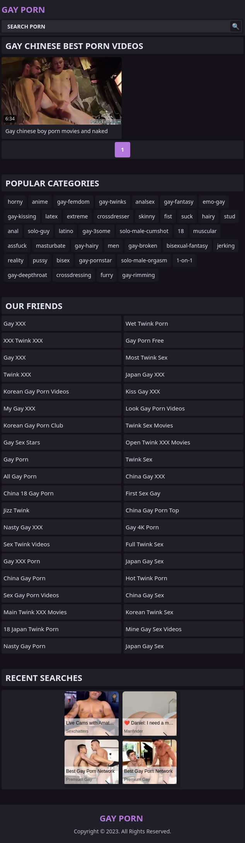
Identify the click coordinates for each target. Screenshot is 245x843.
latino (66, 231)
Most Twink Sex (146, 357)
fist (168, 216)
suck (187, 216)
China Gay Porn (24, 578)
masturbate (51, 245)
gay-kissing (22, 216)
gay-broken (142, 245)
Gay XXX (14, 323)
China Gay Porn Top (152, 510)
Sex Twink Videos (26, 544)
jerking (226, 245)
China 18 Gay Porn (28, 493)
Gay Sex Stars (21, 442)
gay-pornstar (95, 260)
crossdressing (73, 275)
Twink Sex (139, 459)
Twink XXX (17, 374)
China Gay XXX (145, 476)
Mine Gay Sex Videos (154, 629)
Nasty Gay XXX (23, 527)
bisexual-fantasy (187, 245)
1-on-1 (185, 260)
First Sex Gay (143, 493)
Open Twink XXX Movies (158, 442)
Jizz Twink (16, 510)
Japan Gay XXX (145, 374)
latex (52, 216)
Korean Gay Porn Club (33, 425)
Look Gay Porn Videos (155, 408)
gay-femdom (73, 201)
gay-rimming (138, 275)
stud (229, 216)
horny (15, 201)
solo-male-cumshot (144, 231)
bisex (63, 260)
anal (13, 231)
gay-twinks (112, 201)
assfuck (17, 245)
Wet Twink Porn (147, 323)
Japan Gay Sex (145, 561)
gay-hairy (87, 245)
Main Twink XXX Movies (35, 612)
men (113, 245)
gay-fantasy (178, 201)
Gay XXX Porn (21, 561)
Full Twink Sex (144, 544)
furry (106, 275)
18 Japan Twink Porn (31, 629)
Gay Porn (16, 459)
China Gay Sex (145, 595)
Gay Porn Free (145, 340)
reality (16, 260)
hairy (208, 216)
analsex (145, 201)
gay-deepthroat (27, 275)
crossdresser (113, 216)
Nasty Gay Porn (24, 646)
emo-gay (213, 201)
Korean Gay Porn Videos (36, 391)
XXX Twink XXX (23, 340)
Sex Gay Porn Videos (31, 595)
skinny (147, 216)
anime (40, 201)
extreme (77, 216)
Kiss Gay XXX (143, 391)
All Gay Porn (20, 476)
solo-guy (38, 231)
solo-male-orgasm (144, 260)
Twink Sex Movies (149, 425)
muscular (205, 231)
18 (181, 231)
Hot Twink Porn (146, 578)
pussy (40, 260)
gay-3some (96, 231)
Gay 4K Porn (142, 527)
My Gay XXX (19, 408)
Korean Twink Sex (150, 612)
